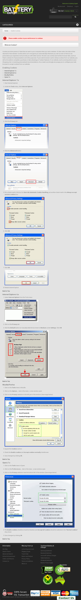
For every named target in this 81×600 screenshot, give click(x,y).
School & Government (9, 556)
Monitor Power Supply (47, 563)
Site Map (5, 549)
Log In (76, 6)
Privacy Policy (26, 559)
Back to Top (6, 291)
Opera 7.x (7, 77)
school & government (28, 549)
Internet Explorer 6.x (10, 73)
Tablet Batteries (45, 558)
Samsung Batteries (46, 550)
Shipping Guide (26, 551)
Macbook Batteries (46, 553)
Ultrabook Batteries (46, 560)
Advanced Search (8, 554)
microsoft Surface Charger (48, 555)
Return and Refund (27, 556)
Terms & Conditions (27, 561)
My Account (61, 6)
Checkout (70, 6)
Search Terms (7, 551)
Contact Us (6, 561)
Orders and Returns (8, 559)
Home (6, 31)
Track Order (25, 554)
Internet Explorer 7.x (10, 71)
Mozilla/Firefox (9, 75)
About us (24, 563)
